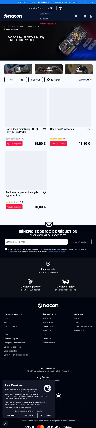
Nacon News (79, 331)
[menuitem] (45, 8)
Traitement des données (56, 252)
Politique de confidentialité (14, 343)
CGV (6, 331)
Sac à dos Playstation (62, 128)
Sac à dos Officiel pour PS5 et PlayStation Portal (22, 130)
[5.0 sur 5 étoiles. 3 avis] (70, 139)
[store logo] (13, 16)
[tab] (53, 79)
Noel (45, 335)
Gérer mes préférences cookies (17, 355)
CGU (6, 335)
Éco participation (10, 351)
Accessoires (19, 26)
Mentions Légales (11, 339)
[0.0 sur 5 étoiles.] (26, 139)
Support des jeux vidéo (83, 327)
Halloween (47, 339)
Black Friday (47, 331)
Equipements (33, 26)
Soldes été (47, 319)
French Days (48, 327)
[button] (44, 129)
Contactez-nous (10, 327)
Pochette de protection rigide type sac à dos (22, 194)
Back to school (49, 343)
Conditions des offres (12, 347)
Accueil (7, 26)
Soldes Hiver (48, 323)
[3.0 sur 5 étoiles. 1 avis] (26, 202)
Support (7, 323)
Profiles (77, 319)
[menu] (48, 16)
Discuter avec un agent (50, 380)
